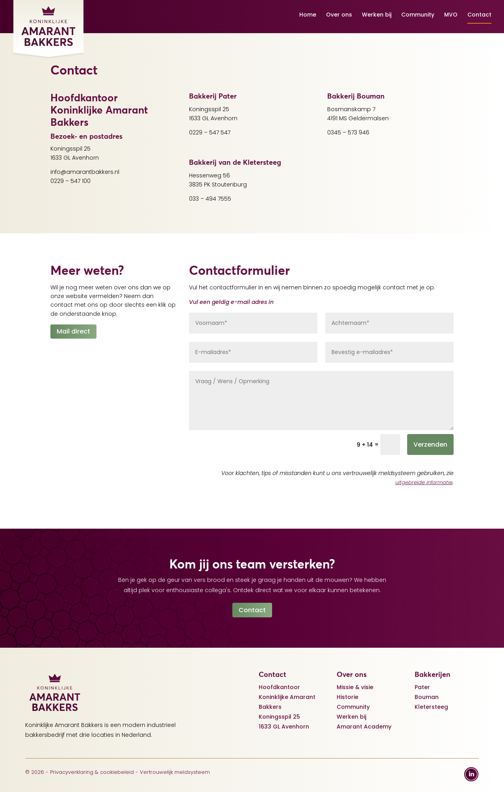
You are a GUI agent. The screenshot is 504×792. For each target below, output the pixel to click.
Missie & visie (355, 687)
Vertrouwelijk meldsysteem (175, 772)
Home (307, 15)
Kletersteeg (431, 707)
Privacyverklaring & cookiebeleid (92, 772)
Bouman (427, 697)
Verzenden (430, 444)
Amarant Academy (364, 727)
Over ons (339, 15)
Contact (479, 15)
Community (417, 15)
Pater (422, 687)
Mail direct (73, 331)
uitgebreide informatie (423, 482)
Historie (347, 697)
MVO (451, 15)
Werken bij (376, 15)
